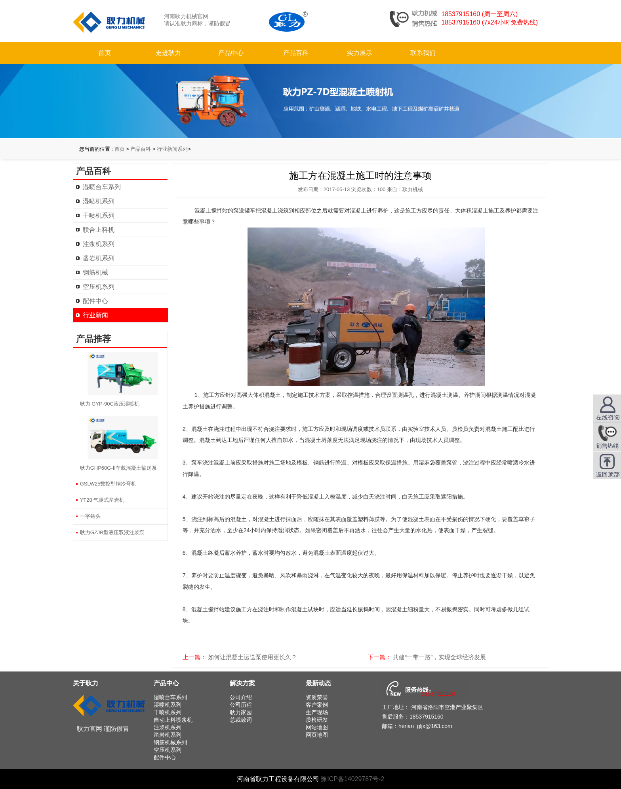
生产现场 (317, 712)
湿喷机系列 (98, 201)
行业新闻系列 (172, 149)
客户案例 (317, 705)
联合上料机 (98, 229)
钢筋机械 (95, 272)
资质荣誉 (317, 697)
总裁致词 (241, 720)
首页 (104, 52)
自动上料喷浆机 (173, 720)
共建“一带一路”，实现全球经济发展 (439, 657)
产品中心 (231, 52)
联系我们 (423, 52)
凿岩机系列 (98, 258)
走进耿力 (168, 52)
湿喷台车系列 (102, 187)
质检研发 (317, 720)
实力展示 (359, 52)
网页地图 (317, 735)
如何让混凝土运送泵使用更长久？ (252, 657)
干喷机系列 (98, 215)
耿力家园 (241, 712)
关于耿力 (85, 683)
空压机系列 (98, 286)
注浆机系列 (98, 244)
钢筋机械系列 (170, 742)
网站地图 (317, 727)
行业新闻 (95, 315)
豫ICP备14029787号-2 (352, 779)
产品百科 (296, 52)
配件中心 (95, 301)
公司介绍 (241, 697)
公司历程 (241, 705)
